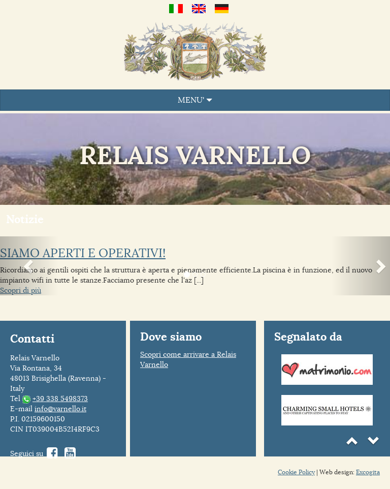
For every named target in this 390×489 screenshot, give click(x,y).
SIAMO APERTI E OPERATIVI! (83, 253)
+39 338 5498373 (60, 398)
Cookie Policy (296, 472)
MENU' (195, 100)
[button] (29, 265)
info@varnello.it (60, 408)
